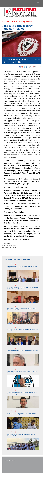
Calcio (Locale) (25, 22)
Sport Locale (9, 22)
